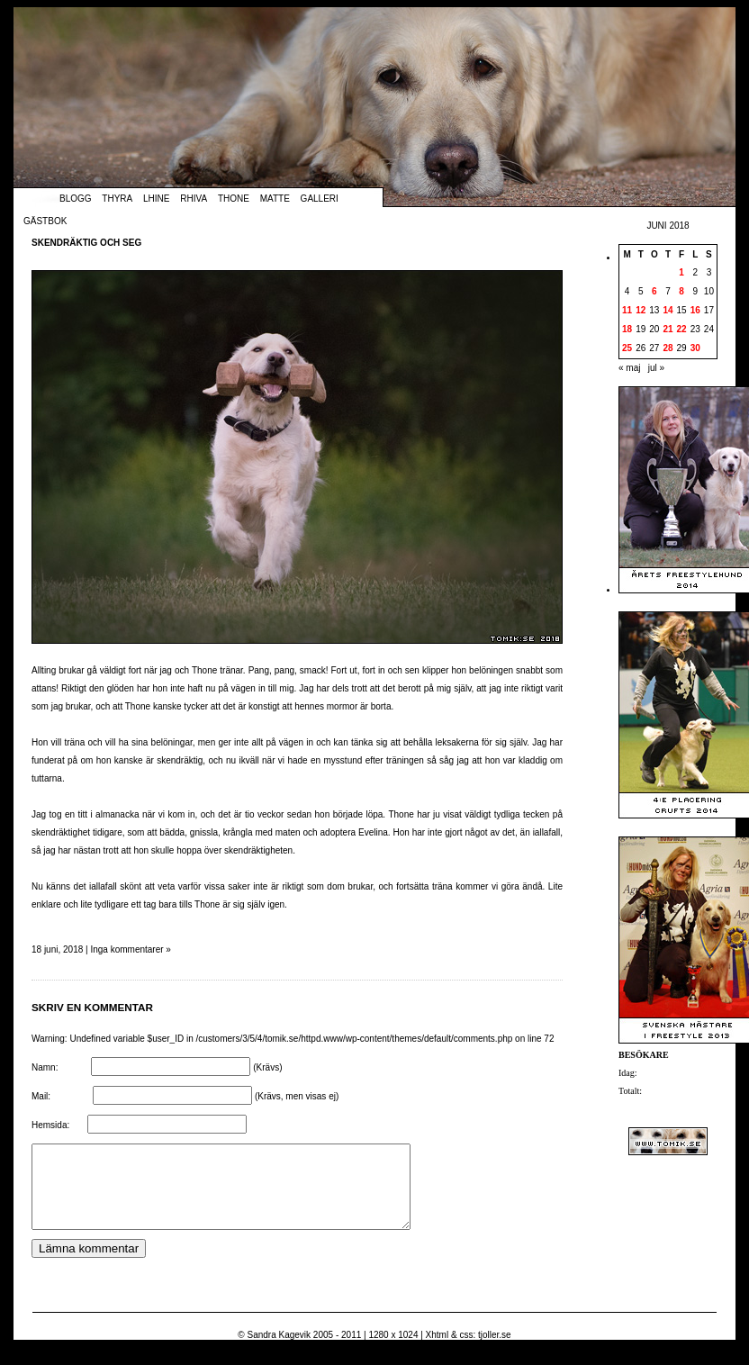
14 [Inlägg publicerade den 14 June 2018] (667, 310)
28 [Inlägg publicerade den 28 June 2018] (667, 348)
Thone (233, 198)
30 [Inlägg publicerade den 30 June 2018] (695, 348)
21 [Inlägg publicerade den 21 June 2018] (667, 329)
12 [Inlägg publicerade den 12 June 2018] (640, 310)
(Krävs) (267, 1067)
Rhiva (193, 198)
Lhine (156, 198)
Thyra (117, 198)
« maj (629, 368)
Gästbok (45, 221)
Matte (275, 198)
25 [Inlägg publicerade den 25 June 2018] (627, 348)
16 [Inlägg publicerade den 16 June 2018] (695, 310)
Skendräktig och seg (86, 243)
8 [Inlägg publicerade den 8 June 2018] (681, 291)
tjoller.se (494, 1351)
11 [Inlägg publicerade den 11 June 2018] (627, 310)
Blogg (75, 198)
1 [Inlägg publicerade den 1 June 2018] (681, 272)
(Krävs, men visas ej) (296, 1096)
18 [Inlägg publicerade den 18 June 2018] (627, 329)
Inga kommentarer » (130, 949)
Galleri (319, 198)
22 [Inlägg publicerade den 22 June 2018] (682, 329)
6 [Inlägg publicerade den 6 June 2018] (654, 291)
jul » (656, 368)
